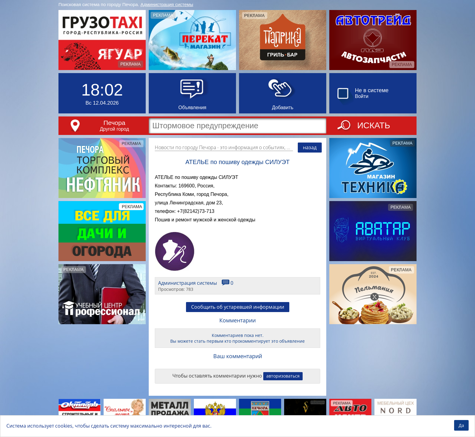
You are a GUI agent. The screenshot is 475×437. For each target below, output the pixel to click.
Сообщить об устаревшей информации (237, 307)
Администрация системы (167, 4)
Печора (114, 122)
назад (310, 147)
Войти (362, 96)
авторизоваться (283, 376)
